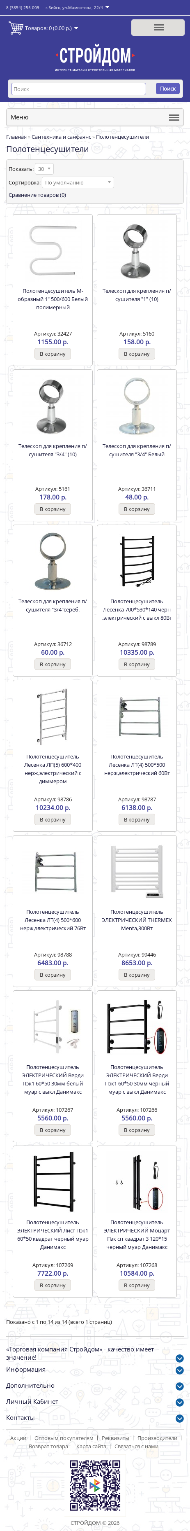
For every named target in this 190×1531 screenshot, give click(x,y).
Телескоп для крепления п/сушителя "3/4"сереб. (52, 605)
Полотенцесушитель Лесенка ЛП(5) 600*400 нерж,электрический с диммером (52, 769)
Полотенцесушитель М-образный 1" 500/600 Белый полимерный (53, 299)
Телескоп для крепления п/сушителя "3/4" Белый (137, 450)
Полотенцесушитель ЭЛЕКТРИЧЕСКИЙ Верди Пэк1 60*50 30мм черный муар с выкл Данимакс (137, 1079)
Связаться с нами (136, 1446)
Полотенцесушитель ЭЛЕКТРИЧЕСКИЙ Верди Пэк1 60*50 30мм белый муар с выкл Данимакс (53, 1079)
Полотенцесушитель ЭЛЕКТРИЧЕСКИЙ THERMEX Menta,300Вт (137, 920)
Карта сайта (91, 1446)
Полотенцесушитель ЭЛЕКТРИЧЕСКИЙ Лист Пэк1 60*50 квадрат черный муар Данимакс (53, 1234)
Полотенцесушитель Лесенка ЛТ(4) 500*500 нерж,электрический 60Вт (137, 765)
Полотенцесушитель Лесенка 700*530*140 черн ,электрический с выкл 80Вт (137, 609)
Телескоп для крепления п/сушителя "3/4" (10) (52, 450)
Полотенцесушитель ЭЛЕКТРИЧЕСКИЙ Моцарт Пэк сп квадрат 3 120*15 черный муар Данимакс (137, 1234)
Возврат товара (48, 1446)
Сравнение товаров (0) (37, 194)
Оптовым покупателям (64, 1438)
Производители (157, 1438)
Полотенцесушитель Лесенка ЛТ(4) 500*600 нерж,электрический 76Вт (53, 920)
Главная (16, 136)
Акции (18, 1438)
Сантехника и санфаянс (61, 136)
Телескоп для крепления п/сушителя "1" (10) (137, 295)
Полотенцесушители (122, 136)
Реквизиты (115, 1438)
